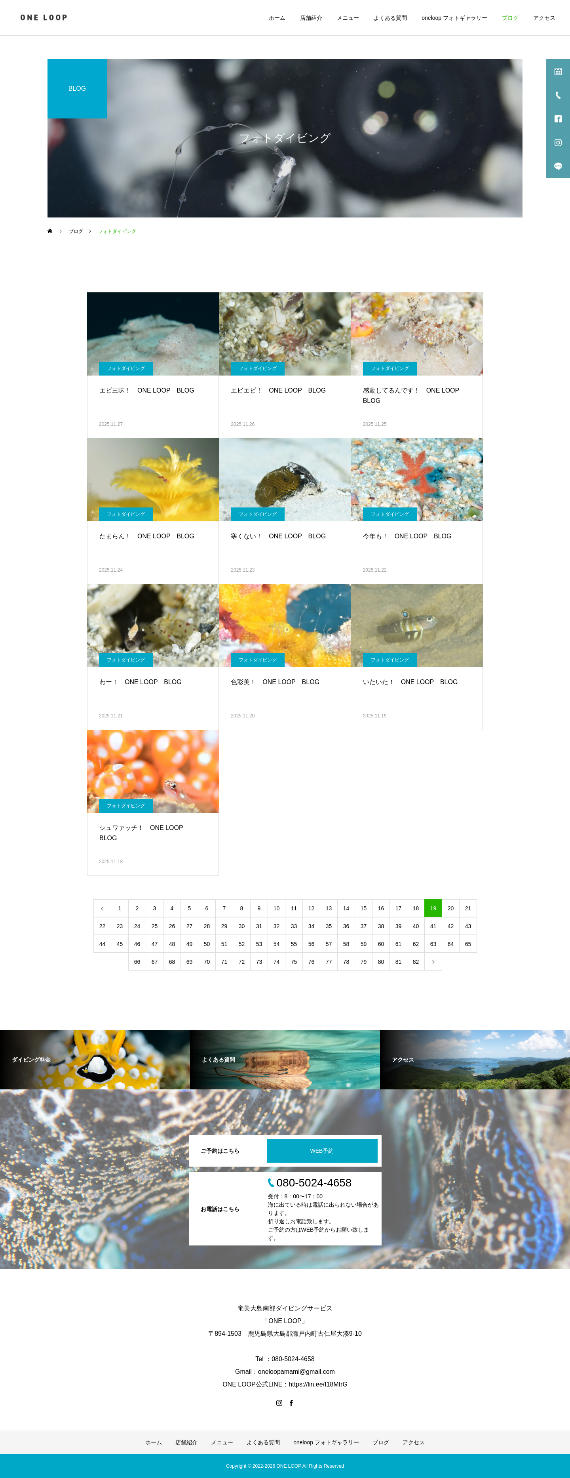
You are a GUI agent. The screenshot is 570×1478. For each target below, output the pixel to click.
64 (451, 944)
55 (294, 944)
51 (224, 944)
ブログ (510, 18)
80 (381, 962)
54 (277, 944)
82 (416, 962)
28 (207, 926)
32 (277, 926)
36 (346, 926)
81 (398, 962)
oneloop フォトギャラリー (454, 18)
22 (102, 926)
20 (451, 908)
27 (189, 926)
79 (364, 962)
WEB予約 (322, 1151)
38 (381, 926)
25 (155, 926)
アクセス (544, 18)
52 (242, 944)
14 (346, 908)
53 (259, 944)
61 (398, 944)
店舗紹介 (311, 18)
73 (259, 962)
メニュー (348, 18)
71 (224, 962)
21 (468, 908)
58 (346, 944)
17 (398, 908)
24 (137, 926)
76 (311, 962)
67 (155, 962)
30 (242, 926)
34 (311, 926)
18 (416, 908)
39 (398, 926)
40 (416, 926)
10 (277, 908)
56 (311, 944)
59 (364, 944)
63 (433, 944)
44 (102, 944)
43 (468, 926)
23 (120, 926)
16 (381, 908)
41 (433, 926)
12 (311, 908)
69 (189, 962)
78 (346, 962)
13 (329, 908)
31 (259, 926)
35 (329, 926)
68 (172, 962)
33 (294, 926)
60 (381, 944)
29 (224, 926)
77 (329, 962)
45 (120, 944)
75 (294, 962)
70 (207, 962)
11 (294, 908)
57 (329, 944)
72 (242, 962)
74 (277, 962)
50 (207, 944)
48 (172, 944)
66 (137, 962)
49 (189, 944)
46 (137, 944)
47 (155, 944)
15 (364, 908)
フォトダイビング (126, 368)
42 (451, 926)
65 (468, 944)
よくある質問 (390, 18)
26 (172, 926)
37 (364, 926)
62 (416, 944)
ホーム (277, 18)
